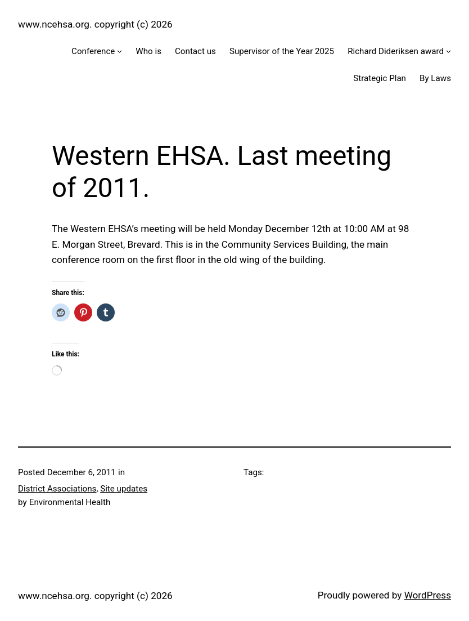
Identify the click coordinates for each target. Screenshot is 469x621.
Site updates (123, 489)
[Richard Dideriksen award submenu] (448, 50)
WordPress (427, 595)
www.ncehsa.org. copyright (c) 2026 (95, 24)
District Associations (57, 489)
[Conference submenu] (119, 50)
